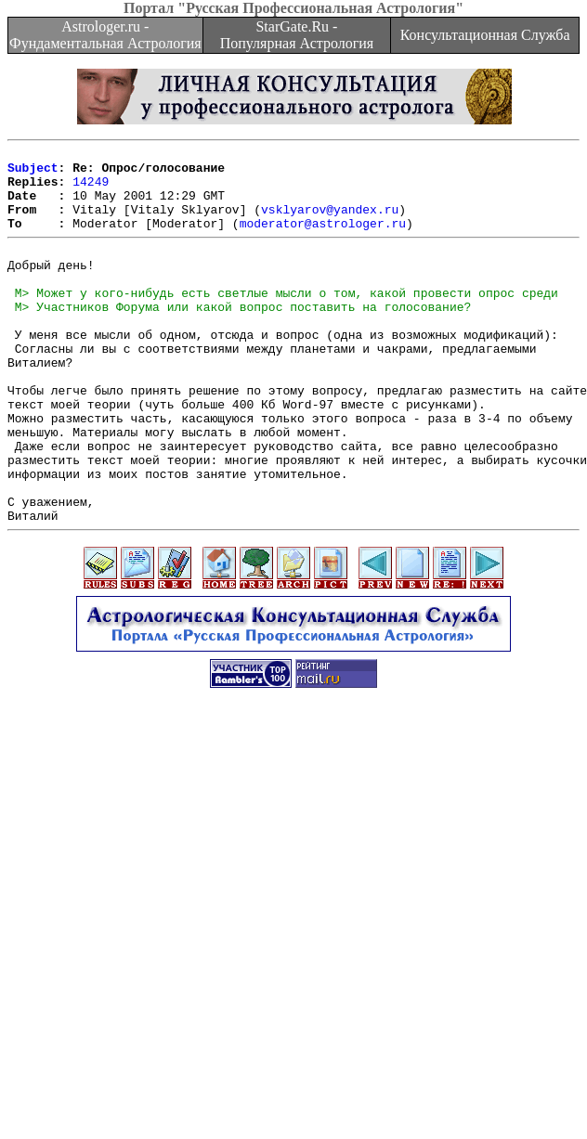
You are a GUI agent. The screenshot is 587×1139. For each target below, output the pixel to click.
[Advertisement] (290, 947)
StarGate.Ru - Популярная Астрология (296, 35)
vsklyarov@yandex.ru (329, 222)
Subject (33, 172)
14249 (90, 189)
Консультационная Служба (485, 35)
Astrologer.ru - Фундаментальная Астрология (105, 35)
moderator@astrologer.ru (323, 239)
